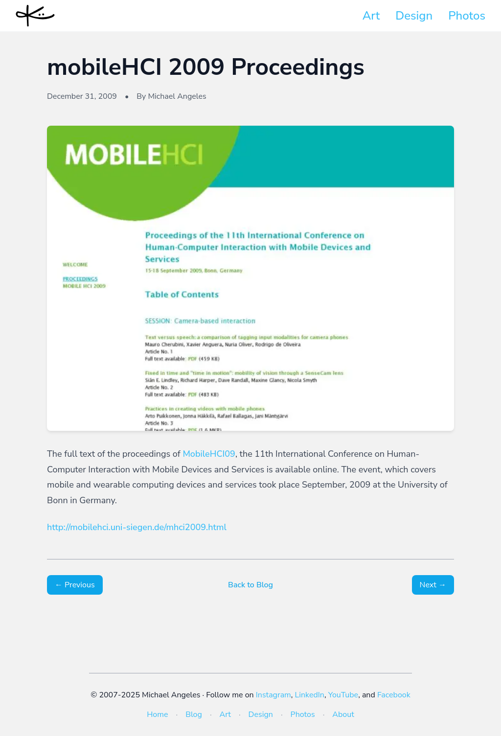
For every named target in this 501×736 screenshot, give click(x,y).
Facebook (393, 695)
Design (414, 15)
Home (157, 714)
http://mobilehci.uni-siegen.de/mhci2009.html (137, 527)
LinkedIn (309, 695)
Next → (433, 585)
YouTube (343, 695)
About (343, 714)
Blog (193, 714)
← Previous (75, 585)
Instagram (273, 695)
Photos (466, 15)
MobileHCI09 (208, 454)
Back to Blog (250, 585)
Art (371, 15)
